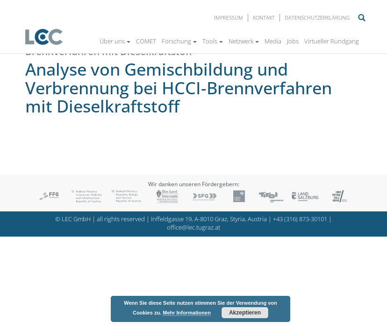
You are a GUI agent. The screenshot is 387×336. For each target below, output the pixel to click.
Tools (212, 41)
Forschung (179, 41)
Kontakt (264, 17)
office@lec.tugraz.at (193, 227)
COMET (146, 41)
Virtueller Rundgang (331, 41)
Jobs (293, 41)
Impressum (228, 17)
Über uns (115, 41)
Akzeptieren (245, 312)
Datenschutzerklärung (317, 17)
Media (273, 41)
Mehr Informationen (187, 312)
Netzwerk (244, 41)
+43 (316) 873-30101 (300, 219)
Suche (362, 17)
